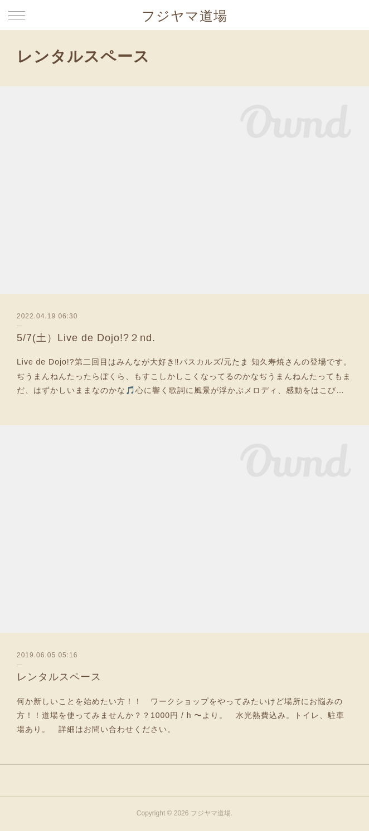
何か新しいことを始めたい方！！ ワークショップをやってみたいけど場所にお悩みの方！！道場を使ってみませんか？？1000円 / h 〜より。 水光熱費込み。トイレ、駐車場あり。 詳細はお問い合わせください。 (181, 715)
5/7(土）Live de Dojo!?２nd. (86, 337)
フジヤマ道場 (184, 15)
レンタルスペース (59, 676)
